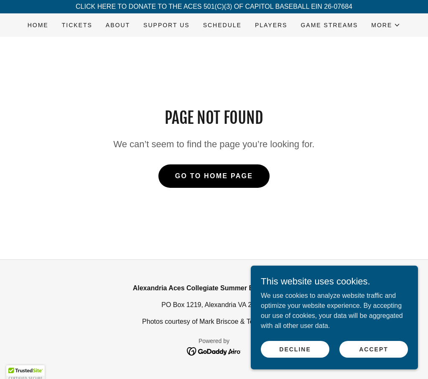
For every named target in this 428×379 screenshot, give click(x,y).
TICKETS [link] (77, 25)
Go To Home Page (214, 175)
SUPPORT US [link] (166, 25)
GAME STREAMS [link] (329, 25)
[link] (214, 350)
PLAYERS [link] (271, 25)
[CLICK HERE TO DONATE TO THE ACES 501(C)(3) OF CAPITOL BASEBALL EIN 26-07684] (214, 7)
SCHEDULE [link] (222, 25)
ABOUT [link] (118, 25)
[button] (385, 25)
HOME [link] (38, 25)
